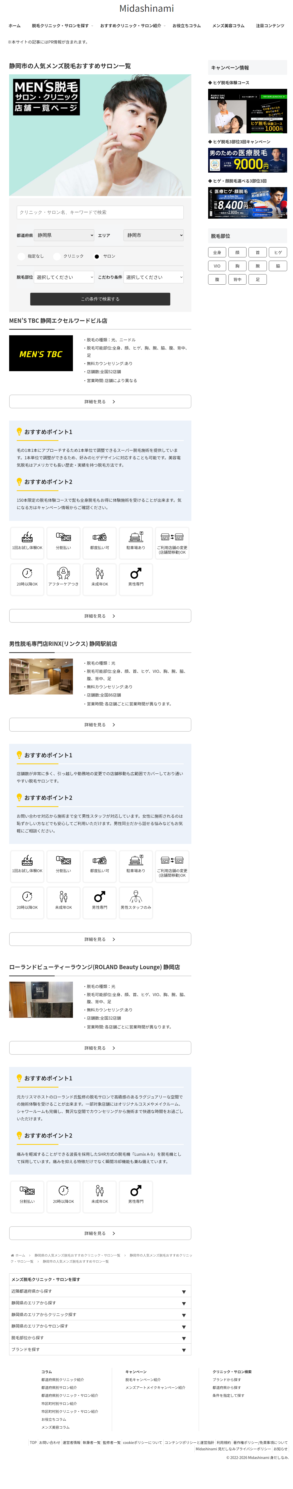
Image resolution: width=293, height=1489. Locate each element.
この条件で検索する (100, 299)
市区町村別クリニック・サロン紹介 (69, 1435)
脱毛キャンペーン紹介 (143, 1403)
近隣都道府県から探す (31, 1315)
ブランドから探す (226, 1403)
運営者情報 (112, 1466)
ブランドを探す (25, 1373)
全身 (217, 252)
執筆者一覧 (135, 1466)
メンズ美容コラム (55, 1451)
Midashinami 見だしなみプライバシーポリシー (229, 1473)
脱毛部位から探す (27, 1362)
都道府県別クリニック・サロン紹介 (69, 1419)
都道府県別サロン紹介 (59, 1411)
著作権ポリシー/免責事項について (158, 1473)
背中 (237, 279)
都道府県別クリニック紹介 (62, 1403)
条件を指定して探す (228, 1419)
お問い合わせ (87, 1466)
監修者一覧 (158, 1466)
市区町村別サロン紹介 (59, 1427)
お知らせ (279, 1473)
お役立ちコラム (53, 1443)
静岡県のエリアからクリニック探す (43, 1338)
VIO (217, 266)
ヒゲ (278, 252)
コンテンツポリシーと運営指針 (242, 1466)
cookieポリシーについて (192, 1466)
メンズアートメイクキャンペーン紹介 (156, 1411)
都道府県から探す (226, 1411)
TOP (67, 1466)
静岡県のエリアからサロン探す (39, 1350)
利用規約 (279, 1466)
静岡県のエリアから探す (33, 1327)
